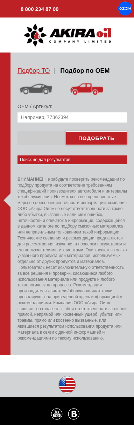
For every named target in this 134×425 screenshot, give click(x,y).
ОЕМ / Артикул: (34, 106)
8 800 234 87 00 (31, 9)
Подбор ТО (33, 70)
